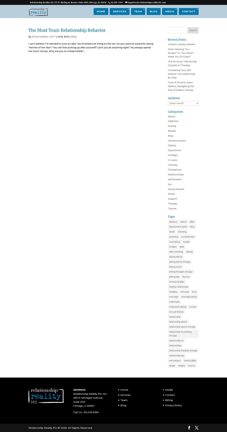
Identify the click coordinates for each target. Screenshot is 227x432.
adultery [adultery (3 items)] (173, 222)
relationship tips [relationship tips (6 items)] (176, 355)
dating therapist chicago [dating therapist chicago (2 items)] (180, 272)
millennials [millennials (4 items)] (174, 302)
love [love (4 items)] (194, 292)
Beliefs (172, 131)
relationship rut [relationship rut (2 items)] (176, 340)
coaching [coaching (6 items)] (173, 237)
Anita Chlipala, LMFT (43, 36)
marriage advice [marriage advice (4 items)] (189, 297)
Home (101, 11)
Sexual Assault (176, 189)
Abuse (171, 116)
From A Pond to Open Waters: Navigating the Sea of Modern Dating (181, 86)
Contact (188, 11)
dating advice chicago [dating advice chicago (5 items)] (179, 262)
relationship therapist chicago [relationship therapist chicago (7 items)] (183, 350)
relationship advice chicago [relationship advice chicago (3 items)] (182, 327)
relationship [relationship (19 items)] (174, 317)
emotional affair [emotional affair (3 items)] (176, 282)
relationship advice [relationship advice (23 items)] (178, 322)
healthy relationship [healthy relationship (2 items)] (178, 287)
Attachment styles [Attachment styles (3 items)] (178, 227)
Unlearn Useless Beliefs (181, 44)
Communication (177, 140)
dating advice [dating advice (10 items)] (175, 257)
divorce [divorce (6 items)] (186, 277)
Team (138, 11)
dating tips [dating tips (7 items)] (174, 277)
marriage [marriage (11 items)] (173, 297)
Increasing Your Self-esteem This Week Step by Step (181, 74)
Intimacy (173, 165)
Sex (170, 184)
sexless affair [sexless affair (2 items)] (190, 360)
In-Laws (172, 160)
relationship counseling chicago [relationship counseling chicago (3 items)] (180, 334)
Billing (169, 400)
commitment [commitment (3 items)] (187, 237)
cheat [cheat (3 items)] (172, 232)
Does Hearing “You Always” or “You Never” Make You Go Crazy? (181, 53)
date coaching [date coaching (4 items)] (176, 252)
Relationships (176, 174)
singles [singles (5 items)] (181, 365)
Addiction (173, 121)
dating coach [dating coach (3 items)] (175, 267)
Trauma (172, 208)
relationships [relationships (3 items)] (175, 345)
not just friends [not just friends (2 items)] (176, 312)
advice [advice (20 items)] (183, 222)
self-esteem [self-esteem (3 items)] (175, 360)
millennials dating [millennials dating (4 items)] (177, 307)
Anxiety (172, 126)
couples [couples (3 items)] (173, 247)
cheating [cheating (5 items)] (182, 232)
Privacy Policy (173, 405)
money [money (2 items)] (192, 307)
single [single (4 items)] (172, 365)
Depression (174, 150)
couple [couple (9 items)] (186, 242)
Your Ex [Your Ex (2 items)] (191, 365)
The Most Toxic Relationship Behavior (67, 30)
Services (119, 11)
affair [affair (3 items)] (192, 222)
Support (172, 198)
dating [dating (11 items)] (189, 252)
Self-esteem (175, 179)
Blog (153, 11)
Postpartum (175, 169)
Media (169, 11)
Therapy (172, 203)
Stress (171, 193)
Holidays (173, 155)
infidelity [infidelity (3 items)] (173, 292)
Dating (172, 145)
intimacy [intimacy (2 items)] (185, 292)
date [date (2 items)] (182, 247)
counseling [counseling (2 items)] (174, 242)
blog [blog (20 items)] (192, 227)
